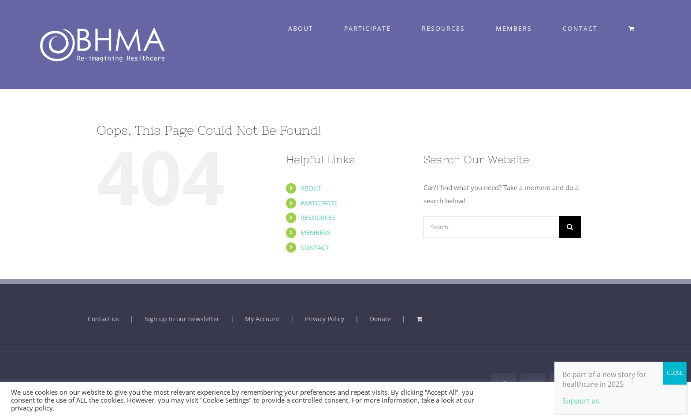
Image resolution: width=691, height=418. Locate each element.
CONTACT (315, 247)
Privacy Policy (324, 319)
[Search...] (491, 227)
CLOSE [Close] (675, 373)
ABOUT (311, 188)
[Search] (570, 227)
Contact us (103, 319)
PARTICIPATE (319, 203)
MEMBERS (316, 232)
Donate (380, 319)
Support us (580, 401)
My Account (262, 319)
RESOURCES (318, 217)
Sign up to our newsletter (182, 319)
